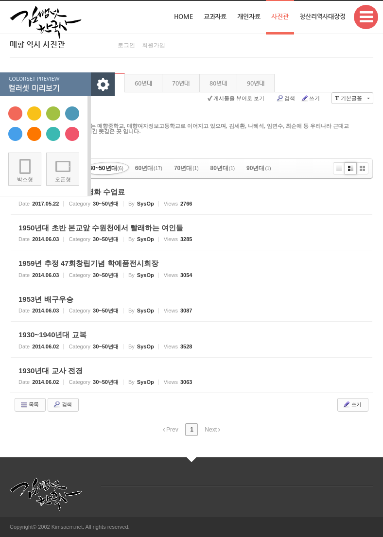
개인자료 (249, 16)
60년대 (143, 83)
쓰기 (310, 98)
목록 (29, 404)
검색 (285, 98)
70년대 (181, 83)
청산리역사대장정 (322, 16)
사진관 (280, 16)
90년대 (255, 83)
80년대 (218, 83)
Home (183, 16)
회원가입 (153, 45)
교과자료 (215, 16)
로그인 (126, 45)
